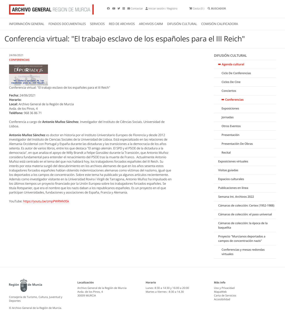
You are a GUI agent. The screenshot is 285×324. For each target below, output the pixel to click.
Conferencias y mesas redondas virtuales (245, 252)
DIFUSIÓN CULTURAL (182, 24)
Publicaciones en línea (236, 188)
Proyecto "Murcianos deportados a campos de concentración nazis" (244, 238)
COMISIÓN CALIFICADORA (219, 24)
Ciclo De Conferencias (239, 73)
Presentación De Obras (239, 144)
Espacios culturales (234, 179)
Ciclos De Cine (233, 82)
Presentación (233, 135)
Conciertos (231, 91)
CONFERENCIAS (19, 60)
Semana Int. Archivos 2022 (239, 197)
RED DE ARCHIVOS (122, 24)
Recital (228, 153)
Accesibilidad (222, 299)
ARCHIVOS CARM (151, 24)
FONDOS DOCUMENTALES (67, 24)
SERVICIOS (97, 24)
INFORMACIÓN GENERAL (26, 24)
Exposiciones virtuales (236, 161)
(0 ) (196, 8)
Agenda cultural (235, 64)
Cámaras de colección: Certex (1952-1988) (249, 206)
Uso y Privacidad (224, 288)
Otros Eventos (233, 126)
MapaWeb (220, 292)
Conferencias (237, 100)
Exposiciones (233, 109)
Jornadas (230, 117)
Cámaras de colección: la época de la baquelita (245, 225)
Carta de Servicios (225, 295)
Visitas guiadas (231, 170)
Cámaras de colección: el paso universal (248, 214)
